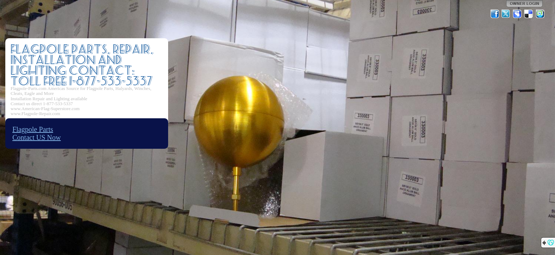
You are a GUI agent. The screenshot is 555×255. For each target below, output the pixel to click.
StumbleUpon (540, 14)
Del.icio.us (529, 14)
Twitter (506, 14)
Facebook (495, 14)
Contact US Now (36, 137)
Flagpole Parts (32, 129)
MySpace (517, 14)
